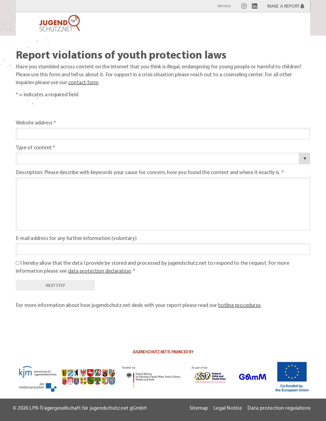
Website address (36, 122)
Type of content (35, 147)
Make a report (283, 6)
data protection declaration (99, 270)
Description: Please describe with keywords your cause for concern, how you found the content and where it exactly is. (150, 172)
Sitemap (199, 407)
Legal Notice (227, 407)
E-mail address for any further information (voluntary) (76, 238)
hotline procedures (239, 305)
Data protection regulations (279, 407)
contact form (83, 82)
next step (55, 285)
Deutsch (224, 6)
